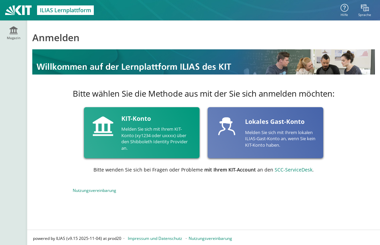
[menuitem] (365, 10)
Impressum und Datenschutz (155, 238)
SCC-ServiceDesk (293, 169)
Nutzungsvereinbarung (94, 190)
